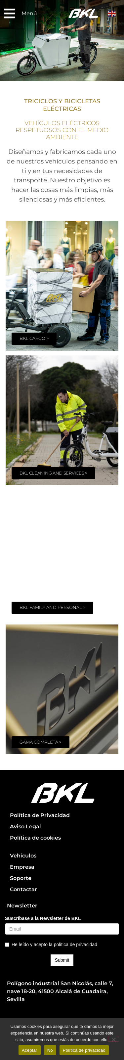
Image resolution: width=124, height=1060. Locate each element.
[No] (113, 1039)
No (50, 1050)
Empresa (22, 867)
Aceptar (29, 1050)
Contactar (23, 889)
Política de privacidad (84, 1050)
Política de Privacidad (40, 815)
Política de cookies (35, 838)
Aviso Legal (25, 826)
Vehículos (23, 856)
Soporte (20, 878)
